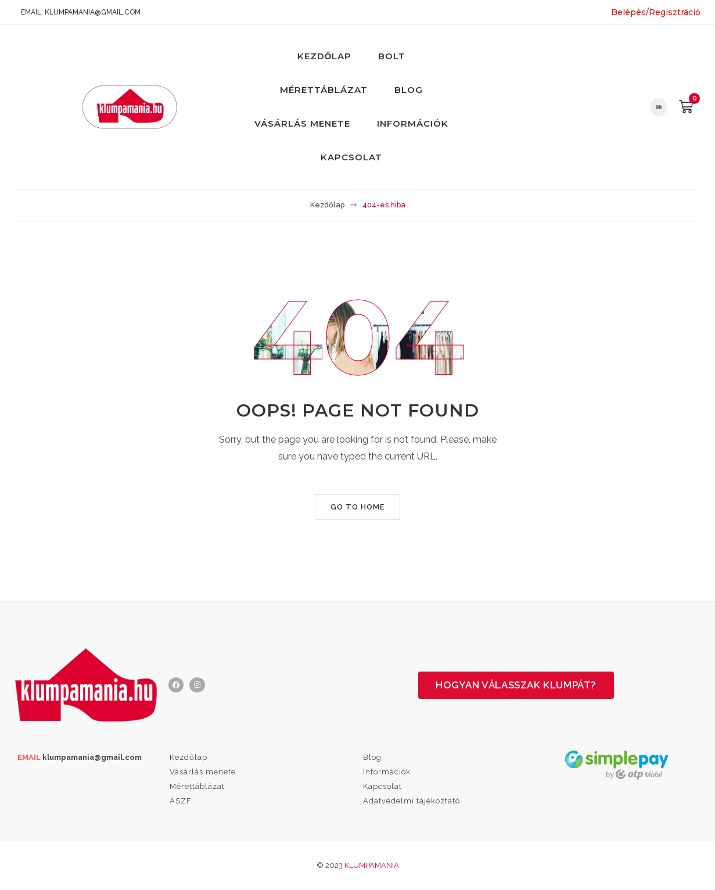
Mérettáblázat (324, 89)
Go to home (357, 507)
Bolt (391, 56)
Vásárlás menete (302, 123)
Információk (412, 123)
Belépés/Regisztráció (655, 12)
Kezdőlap (324, 56)
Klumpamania (371, 865)
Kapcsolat (351, 157)
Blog (408, 89)
